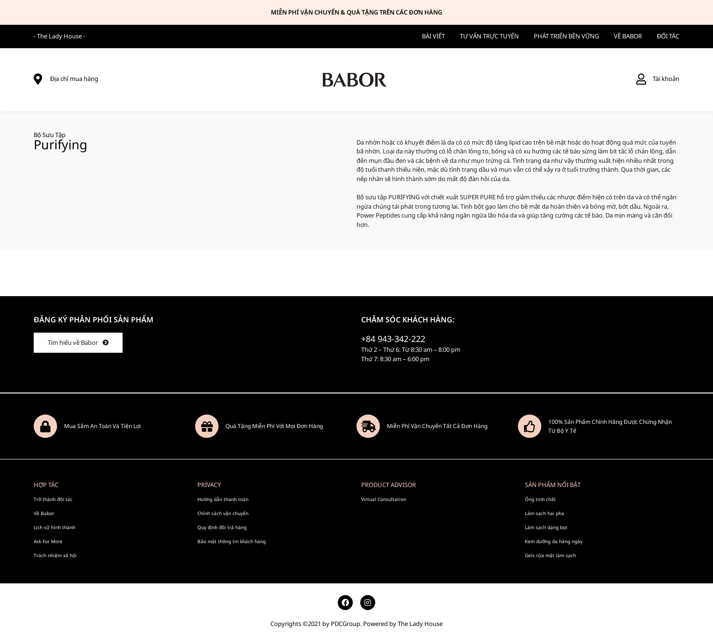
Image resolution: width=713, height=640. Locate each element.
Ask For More (48, 541)
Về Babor (44, 513)
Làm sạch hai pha (544, 513)
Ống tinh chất (540, 499)
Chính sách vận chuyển (222, 513)
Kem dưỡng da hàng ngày (553, 541)
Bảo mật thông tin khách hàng (231, 541)
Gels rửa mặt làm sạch (550, 555)
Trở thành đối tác (53, 499)
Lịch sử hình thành (54, 527)
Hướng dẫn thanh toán (222, 499)
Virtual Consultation (383, 499)
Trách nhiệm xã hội (55, 555)
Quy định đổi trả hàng (222, 527)
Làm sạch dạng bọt (546, 527)
